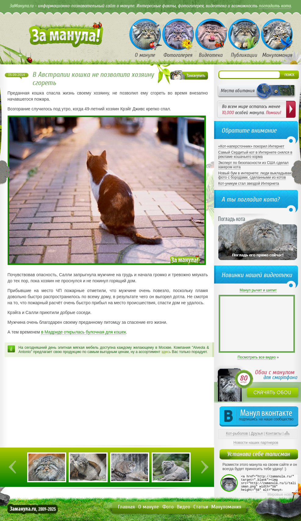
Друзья (257, 433)
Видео (183, 507)
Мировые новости (282, 494)
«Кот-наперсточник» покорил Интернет (251, 146)
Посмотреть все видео (257, 357)
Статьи (200, 507)
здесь (166, 352)
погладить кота (275, 6)
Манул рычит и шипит (258, 290)
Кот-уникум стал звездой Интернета (248, 183)
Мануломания (226, 507)
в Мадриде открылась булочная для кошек (83, 332)
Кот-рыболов (237, 433)
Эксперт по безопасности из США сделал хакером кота (253, 165)
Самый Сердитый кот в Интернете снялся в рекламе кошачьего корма (255, 154)
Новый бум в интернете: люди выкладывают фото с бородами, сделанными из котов (256, 175)
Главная (126, 507)
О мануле (148, 507)
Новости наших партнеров (256, 443)
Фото (168, 507)
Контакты (273, 433)
